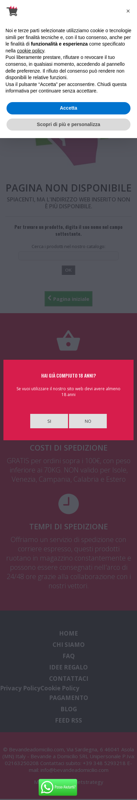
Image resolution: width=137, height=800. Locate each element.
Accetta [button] (68, 108)
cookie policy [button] (30, 50)
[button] (128, 10)
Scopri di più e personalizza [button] (68, 124)
